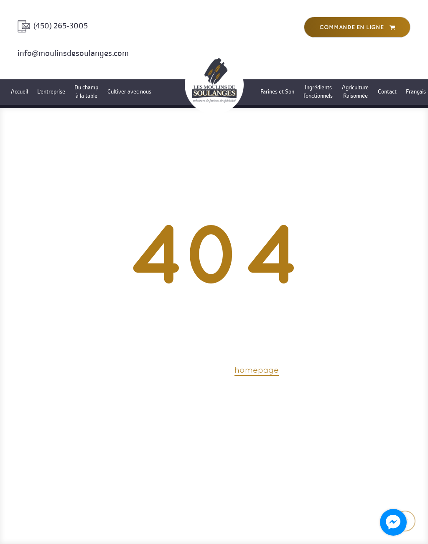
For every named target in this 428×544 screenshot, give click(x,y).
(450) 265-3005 (60, 25)
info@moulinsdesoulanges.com (73, 53)
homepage (256, 370)
